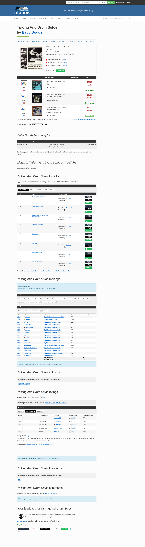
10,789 (73, 424)
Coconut (26, 340)
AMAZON (55, 529)
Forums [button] (77, 19)
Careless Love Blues (37, 224)
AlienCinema (27, 350)
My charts (22, 302)
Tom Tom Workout (37, 262)
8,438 (73, 431)
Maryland (34, 243)
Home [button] (16, 18)
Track (32, 189)
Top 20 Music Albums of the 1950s (53, 353)
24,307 (73, 428)
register (31, 458)
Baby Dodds (32, 32)
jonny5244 (56, 431)
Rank (27, 311)
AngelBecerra (57, 421)
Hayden (27, 317)
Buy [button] (68, 19)
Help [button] (24, 19)
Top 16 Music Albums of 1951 (52, 337)
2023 (18, 337)
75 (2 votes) (69, 207)
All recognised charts (49, 302)
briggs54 (27, 355)
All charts (22, 299)
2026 (18, 317)
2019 (18, 343)
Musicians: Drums (49, 355)
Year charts (72, 299)
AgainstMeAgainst (24, 384)
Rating (40, 189)
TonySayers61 (58, 428)
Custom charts (83, 299)
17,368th (65, 65)
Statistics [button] (33, 19)
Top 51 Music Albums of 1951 (52, 335)
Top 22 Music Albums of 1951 (52, 322)
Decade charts (61, 299)
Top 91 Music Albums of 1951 (52, 327)
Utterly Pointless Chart (50, 319)
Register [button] (111, 2)
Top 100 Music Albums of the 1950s (54, 317)
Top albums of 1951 (48, 445)
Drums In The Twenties (38, 197)
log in (25, 458)
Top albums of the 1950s (34, 445)
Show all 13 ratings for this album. (55, 403)
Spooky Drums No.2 (37, 252)
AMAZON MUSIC (88, 197)
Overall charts (48, 299)
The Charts (42, 18)
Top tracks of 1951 (64, 271)
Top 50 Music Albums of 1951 (52, 340)
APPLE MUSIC (88, 200)
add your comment (50, 493)
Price (87, 77)
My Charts (55, 364)
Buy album (20, 525)
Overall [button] (52, 19)
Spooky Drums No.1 (37, 206)
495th (65, 62)
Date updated (30, 411)
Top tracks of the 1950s (50, 271)
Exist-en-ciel (57, 418)
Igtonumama (28, 327)
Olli (25, 335)
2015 (18, 355)
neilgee (27, 319)
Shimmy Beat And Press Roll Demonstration (40, 216)
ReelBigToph (27, 324)
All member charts (34, 302)
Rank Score (35, 311)
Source (45, 311)
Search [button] (60, 19)
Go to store (89, 90)
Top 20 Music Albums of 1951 (52, 348)
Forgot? (128, 2)
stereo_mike (27, 343)
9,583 (73, 418)
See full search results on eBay (84, 119)
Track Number (23, 189)
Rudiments (35, 234)
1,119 (73, 421)
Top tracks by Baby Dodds (35, 271)
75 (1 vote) (68, 198)
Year (20, 311)
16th (63, 60)
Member (40, 411)
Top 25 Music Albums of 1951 (52, 330)
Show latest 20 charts (35, 299)
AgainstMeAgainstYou (30, 348)
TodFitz (26, 322)
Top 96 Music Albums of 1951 (52, 324)
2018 (18, 350)
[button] (62, 52)
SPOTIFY (61, 70)
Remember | (120, 2)
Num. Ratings (49, 189)
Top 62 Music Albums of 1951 (52, 332)
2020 (18, 340)
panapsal (26, 332)
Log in (19, 521)
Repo (26, 337)
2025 (18, 322)
